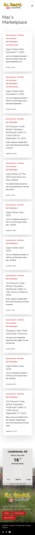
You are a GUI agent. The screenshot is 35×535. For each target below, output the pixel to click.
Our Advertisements (12, 45)
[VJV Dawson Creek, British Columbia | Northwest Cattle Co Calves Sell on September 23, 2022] (17, 137)
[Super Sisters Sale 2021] (17, 218)
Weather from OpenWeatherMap (18, 483)
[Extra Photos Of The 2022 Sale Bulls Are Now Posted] (17, 179)
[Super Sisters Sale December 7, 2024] (17, 51)
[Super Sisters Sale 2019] (17, 371)
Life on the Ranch (11, 38)
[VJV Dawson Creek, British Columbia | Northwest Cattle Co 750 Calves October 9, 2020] (17, 293)
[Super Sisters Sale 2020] (17, 253)
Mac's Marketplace (12, 41)
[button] (32, 6)
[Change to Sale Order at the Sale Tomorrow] (17, 335)
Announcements (11, 35)
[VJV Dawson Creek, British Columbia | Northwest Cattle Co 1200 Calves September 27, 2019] (17, 413)
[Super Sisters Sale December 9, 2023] (17, 93)
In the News (20, 35)
